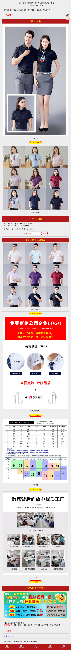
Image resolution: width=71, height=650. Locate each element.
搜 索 (44, 233)
